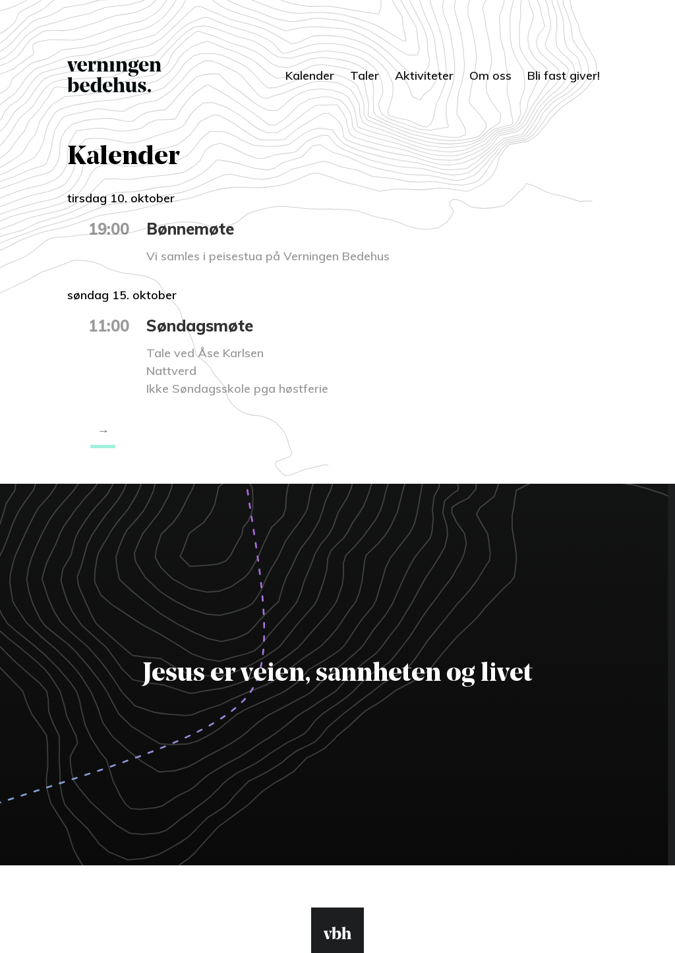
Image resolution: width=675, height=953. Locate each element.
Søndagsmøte (199, 325)
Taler (364, 75)
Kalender (309, 75)
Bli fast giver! (563, 75)
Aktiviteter (424, 75)
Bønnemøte (190, 229)
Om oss (490, 75)
